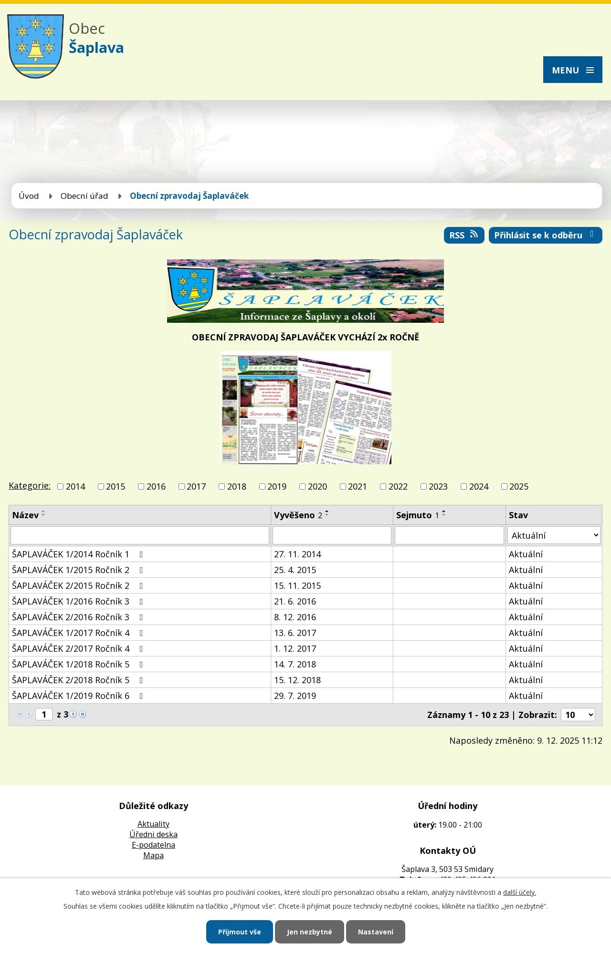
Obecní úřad (84, 195)
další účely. (519, 892)
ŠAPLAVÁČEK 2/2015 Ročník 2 (79, 585)
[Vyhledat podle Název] (140, 535)
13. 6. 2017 (295, 632)
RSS (464, 235)
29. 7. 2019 (295, 695)
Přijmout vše (239, 931)
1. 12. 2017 (295, 648)
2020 (317, 486)
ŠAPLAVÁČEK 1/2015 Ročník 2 (79, 569)
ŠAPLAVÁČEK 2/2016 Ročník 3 (79, 617)
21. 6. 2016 (295, 601)
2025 (518, 486)
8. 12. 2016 (295, 617)
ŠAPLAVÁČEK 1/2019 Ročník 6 (79, 695)
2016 (156, 486)
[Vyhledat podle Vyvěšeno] (332, 535)
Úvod (29, 195)
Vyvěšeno (298, 515)
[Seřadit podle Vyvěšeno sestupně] (327, 515)
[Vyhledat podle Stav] (553, 535)
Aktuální (526, 554)
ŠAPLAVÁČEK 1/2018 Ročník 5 (79, 664)
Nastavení (375, 931)
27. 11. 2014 (297, 554)
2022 (398, 486)
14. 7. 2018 (295, 664)
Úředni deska (153, 834)
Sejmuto (417, 515)
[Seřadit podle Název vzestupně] (44, 511)
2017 (196, 486)
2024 (478, 486)
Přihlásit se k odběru (546, 235)
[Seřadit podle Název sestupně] (44, 515)
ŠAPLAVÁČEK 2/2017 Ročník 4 (79, 648)
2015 (115, 486)
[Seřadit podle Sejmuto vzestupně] (444, 511)
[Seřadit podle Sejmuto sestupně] (444, 515)
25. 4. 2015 (295, 569)
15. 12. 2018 (297, 680)
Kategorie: (30, 485)
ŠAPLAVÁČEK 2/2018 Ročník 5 (79, 680)
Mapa (153, 855)
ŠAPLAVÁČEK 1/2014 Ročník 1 (79, 554)
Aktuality (153, 824)
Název (25, 515)
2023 (438, 486)
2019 (276, 486)
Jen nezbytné (309, 931)
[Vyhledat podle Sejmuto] (449, 535)
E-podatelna (153, 845)
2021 (357, 486)
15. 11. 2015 (297, 585)
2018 (236, 486)
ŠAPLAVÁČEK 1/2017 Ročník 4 (79, 632)
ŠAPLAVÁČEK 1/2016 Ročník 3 (79, 601)
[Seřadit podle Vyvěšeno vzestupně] (327, 511)
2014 (75, 486)
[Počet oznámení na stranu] (578, 714)
